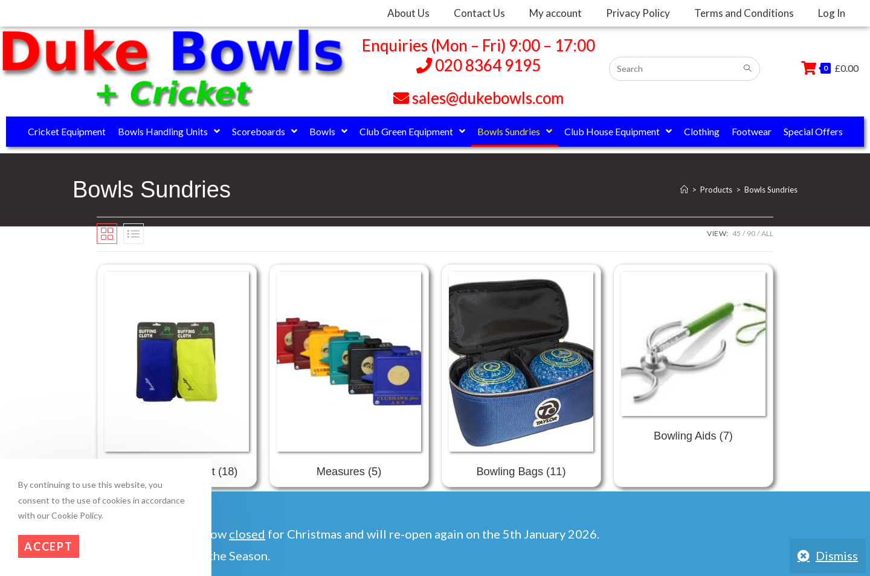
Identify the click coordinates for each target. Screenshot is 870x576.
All (767, 233)
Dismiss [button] (837, 555)
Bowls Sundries (514, 131)
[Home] (684, 189)
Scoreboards (264, 131)
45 (736, 233)
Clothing (702, 131)
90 (751, 233)
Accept (48, 546)
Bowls (328, 131)
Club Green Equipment (412, 131)
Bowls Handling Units (169, 131)
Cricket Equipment (67, 131)
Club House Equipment (618, 131)
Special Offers (813, 131)
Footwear (752, 131)
